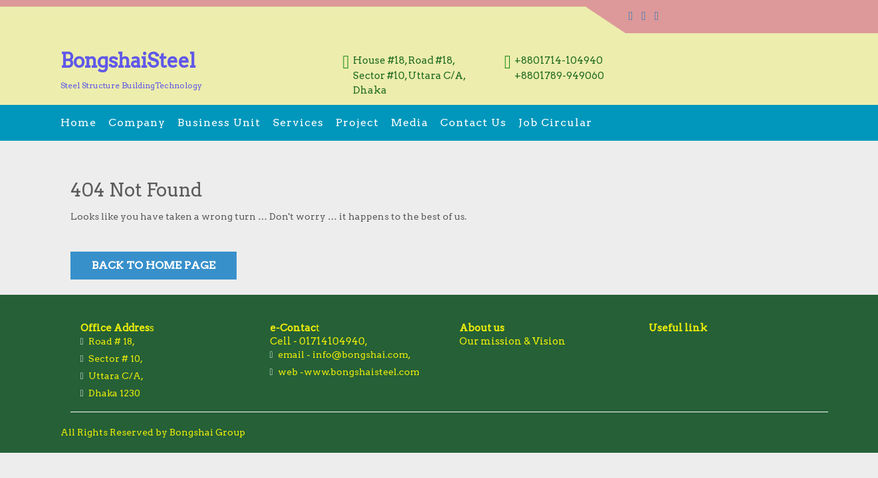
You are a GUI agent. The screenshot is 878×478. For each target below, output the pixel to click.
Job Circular (555, 122)
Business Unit (219, 122)
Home (78, 122)
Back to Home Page (153, 265)
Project (357, 122)
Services (298, 122)
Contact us (473, 122)
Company (136, 122)
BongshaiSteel (127, 60)
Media (409, 122)
